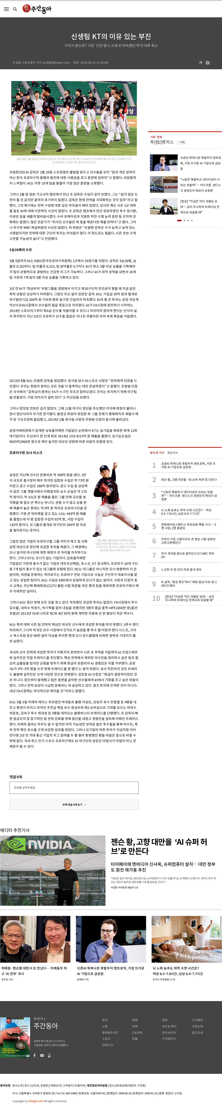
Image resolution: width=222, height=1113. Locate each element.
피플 (135, 1039)
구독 (182, 142)
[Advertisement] (64, 348)
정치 (105, 1020)
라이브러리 (169, 1033)
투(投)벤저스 (162, 142)
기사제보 (197, 1020)
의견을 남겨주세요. (25, 787)
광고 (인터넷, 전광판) (36, 1085)
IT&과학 (137, 1033)
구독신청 (197, 1026)
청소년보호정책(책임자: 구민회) (127, 1085)
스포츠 (106, 1039)
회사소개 (17, 1085)
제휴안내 (56, 1085)
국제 (135, 1026)
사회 (105, 1026)
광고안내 (197, 1033)
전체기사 (107, 1045)
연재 (165, 1020)
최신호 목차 (169, 1026)
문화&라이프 (110, 1033)
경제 (135, 1020)
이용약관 (80, 1085)
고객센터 (68, 1085)
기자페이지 (169, 1039)
